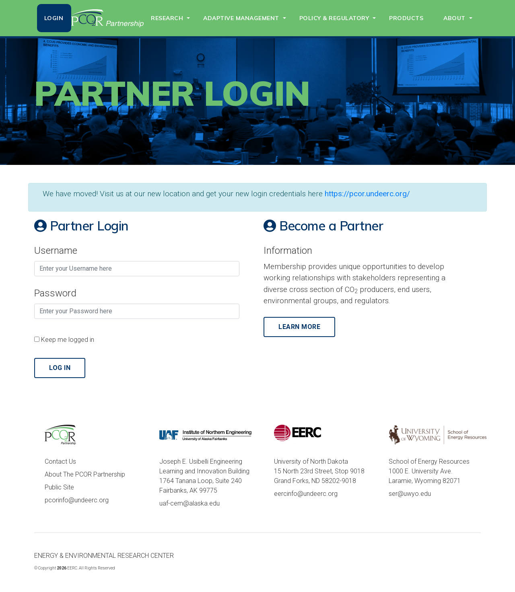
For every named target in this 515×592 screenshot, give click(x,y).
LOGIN (54, 18)
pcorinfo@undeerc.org (77, 500)
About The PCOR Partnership (85, 474)
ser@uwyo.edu (410, 493)
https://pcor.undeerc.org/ (367, 193)
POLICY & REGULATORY (334, 18)
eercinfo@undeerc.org (306, 493)
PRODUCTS (406, 18)
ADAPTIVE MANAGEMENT (241, 18)
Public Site (59, 487)
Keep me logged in (67, 339)
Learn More (299, 327)
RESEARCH (167, 18)
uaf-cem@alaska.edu (189, 503)
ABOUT (454, 18)
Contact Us (60, 461)
